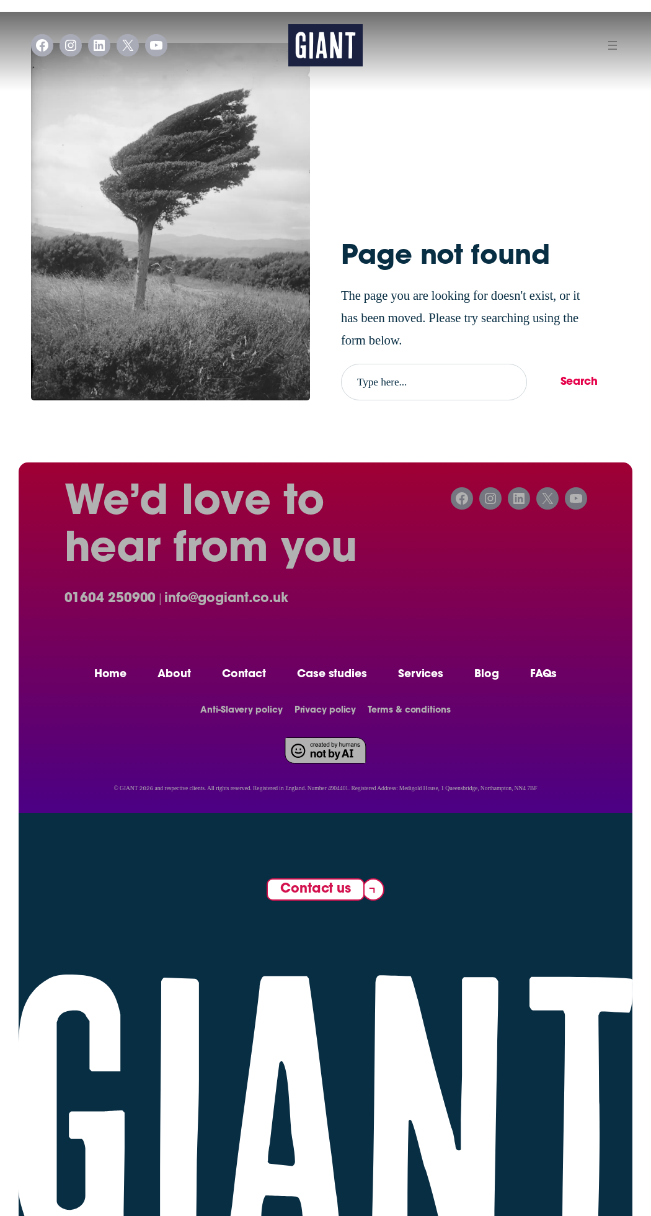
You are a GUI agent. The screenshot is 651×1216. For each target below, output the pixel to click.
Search (579, 382)
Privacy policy (325, 710)
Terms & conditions (409, 710)
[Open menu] (612, 45)
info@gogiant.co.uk (226, 599)
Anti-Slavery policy (241, 710)
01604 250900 (110, 599)
